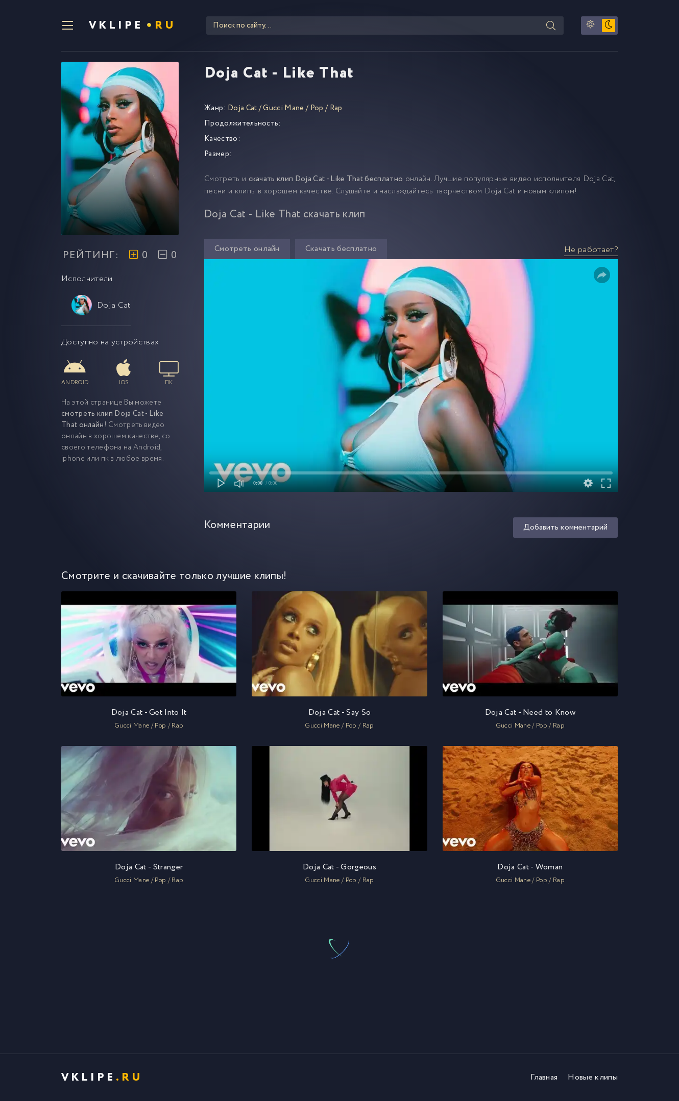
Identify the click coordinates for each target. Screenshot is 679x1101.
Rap (336, 108)
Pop (317, 108)
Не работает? (591, 250)
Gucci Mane (283, 108)
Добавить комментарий (565, 527)
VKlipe (132, 25)
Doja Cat (101, 305)
